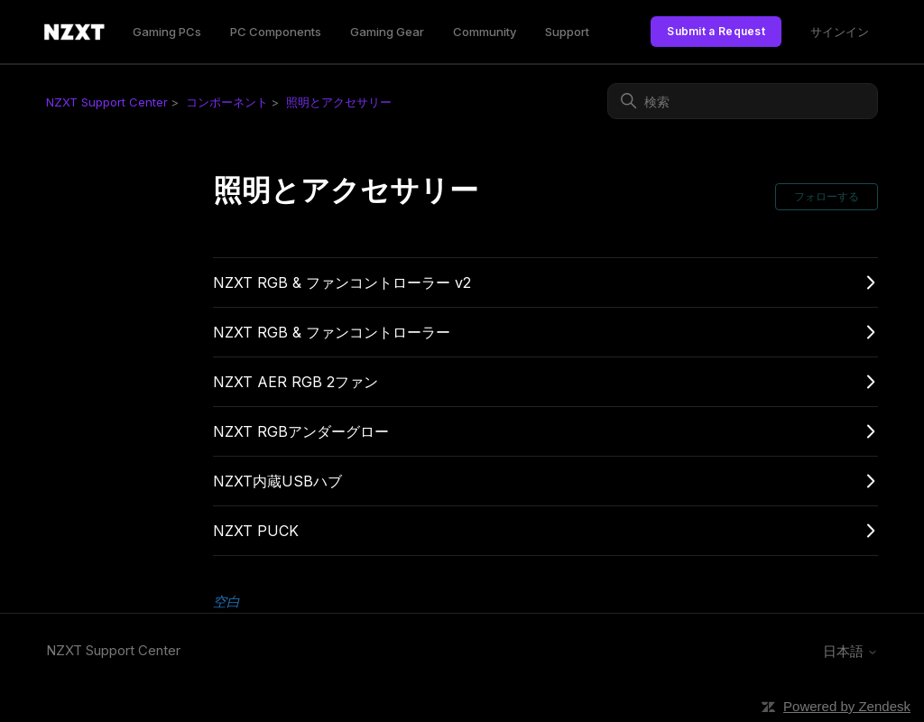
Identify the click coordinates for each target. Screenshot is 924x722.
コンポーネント (227, 102)
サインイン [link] (839, 31)
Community (484, 31)
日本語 (850, 651)
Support (567, 31)
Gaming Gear (387, 31)
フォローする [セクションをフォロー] (826, 196)
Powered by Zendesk (846, 706)
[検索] (742, 101)
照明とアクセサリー (339, 102)
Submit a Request (716, 31)
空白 (226, 601)
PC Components (275, 31)
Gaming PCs (167, 31)
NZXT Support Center (107, 102)
